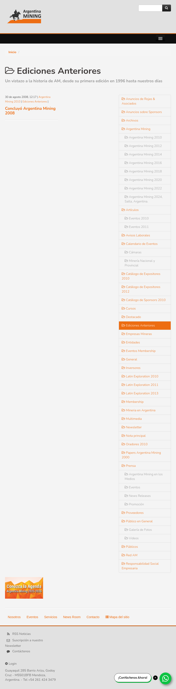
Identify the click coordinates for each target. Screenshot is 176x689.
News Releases (138, 496)
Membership (133, 402)
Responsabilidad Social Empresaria (140, 566)
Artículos (130, 210)
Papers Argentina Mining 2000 (141, 455)
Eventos (132, 487)
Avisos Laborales (136, 235)
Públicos (130, 547)
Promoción (134, 504)
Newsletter (132, 427)
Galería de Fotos (138, 530)
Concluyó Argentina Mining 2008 (30, 111)
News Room (71, 617)
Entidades (131, 342)
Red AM (130, 555)
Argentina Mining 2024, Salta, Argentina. (143, 199)
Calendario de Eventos (140, 244)
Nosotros (14, 617)
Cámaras (133, 252)
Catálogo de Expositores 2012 (141, 289)
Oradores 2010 (135, 444)
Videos (132, 538)
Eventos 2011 (137, 227)
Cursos (129, 308)
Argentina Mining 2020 (143, 180)
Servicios (50, 617)
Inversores (131, 368)
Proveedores (133, 513)
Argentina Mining (136, 129)
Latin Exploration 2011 (140, 385)
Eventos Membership (139, 351)
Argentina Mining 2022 (143, 188)
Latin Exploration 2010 (140, 376)
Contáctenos (21, 651)
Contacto (93, 617)
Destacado (131, 317)
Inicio (12, 52)
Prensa (129, 466)
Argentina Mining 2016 (143, 163)
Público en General (137, 521)
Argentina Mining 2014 (143, 154)
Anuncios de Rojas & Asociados (138, 101)
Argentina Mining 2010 (143, 137)
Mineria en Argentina (138, 410)
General (129, 359)
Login (13, 663)
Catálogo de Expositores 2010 (141, 276)
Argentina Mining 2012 (143, 146)
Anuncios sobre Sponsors (142, 112)
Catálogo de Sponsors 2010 (144, 300)
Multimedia (132, 419)
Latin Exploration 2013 (140, 393)
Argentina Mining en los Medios (144, 476)
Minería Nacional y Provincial (140, 263)
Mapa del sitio (117, 617)
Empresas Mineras (137, 334)
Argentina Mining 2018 (143, 171)
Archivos (130, 120)
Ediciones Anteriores (34, 101)
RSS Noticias (21, 634)
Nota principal (134, 436)
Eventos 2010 (137, 218)
